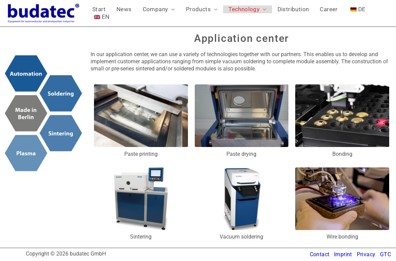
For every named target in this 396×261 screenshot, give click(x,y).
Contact (319, 254)
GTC (385, 254)
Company (142, 13)
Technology (219, 13)
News (116, 13)
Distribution (263, 13)
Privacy (366, 254)
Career (293, 13)
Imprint (343, 254)
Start (96, 13)
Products (179, 13)
